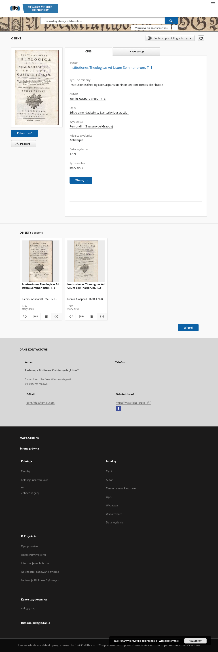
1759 (73, 154)
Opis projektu (29, 546)
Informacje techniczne (35, 563)
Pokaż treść (24, 133)
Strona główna (29, 448)
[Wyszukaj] (171, 20)
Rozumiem (195, 640)
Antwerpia (76, 140)
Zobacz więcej (30, 493)
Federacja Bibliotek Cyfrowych (40, 580)
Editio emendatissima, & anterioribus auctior (99, 112)
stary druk (76, 168)
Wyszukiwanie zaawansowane (151, 27)
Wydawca (112, 505)
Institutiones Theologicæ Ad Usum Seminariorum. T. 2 (86, 285)
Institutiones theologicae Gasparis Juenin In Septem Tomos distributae (116, 85)
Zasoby (25, 471)
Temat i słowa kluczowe (121, 488)
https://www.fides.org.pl (133, 403)
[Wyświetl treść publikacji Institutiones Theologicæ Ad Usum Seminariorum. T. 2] (91, 316)
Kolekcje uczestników (34, 480)
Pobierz (22, 143)
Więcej (188, 327)
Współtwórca (114, 514)
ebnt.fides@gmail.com (40, 403)
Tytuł (109, 471)
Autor (109, 480)
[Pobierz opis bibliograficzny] (35, 316)
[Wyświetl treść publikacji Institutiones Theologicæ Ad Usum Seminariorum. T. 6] (46, 316)
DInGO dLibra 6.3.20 (88, 645)
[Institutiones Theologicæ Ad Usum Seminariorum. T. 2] (86, 261)
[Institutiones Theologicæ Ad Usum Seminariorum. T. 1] (37, 87)
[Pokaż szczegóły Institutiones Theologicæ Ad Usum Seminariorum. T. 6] (56, 316)
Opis (109, 497)
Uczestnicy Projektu (33, 555)
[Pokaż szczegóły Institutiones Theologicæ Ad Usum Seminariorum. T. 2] (101, 316)
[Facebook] (118, 409)
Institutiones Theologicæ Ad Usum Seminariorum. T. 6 (40, 285)
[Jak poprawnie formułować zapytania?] (175, 27)
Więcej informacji (169, 640)
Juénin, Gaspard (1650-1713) (88, 99)
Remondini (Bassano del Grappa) (91, 126)
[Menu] (213, 3)
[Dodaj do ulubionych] (201, 38)
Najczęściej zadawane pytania (40, 572)
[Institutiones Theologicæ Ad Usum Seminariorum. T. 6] (40, 261)
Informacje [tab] (136, 51)
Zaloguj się (28, 608)
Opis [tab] (88, 51)
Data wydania (114, 522)
